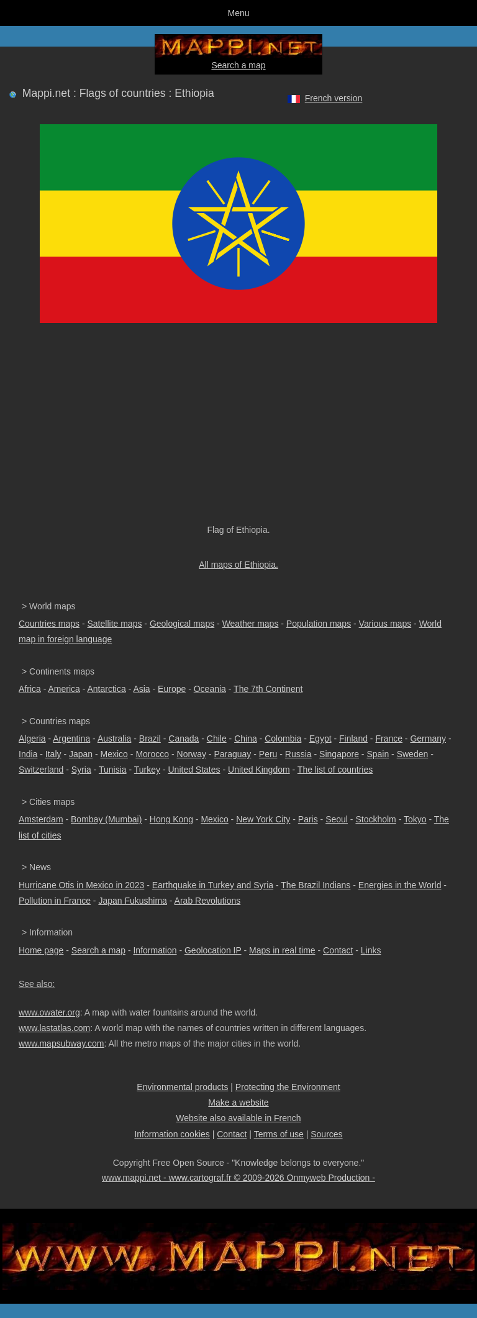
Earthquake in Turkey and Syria (212, 885)
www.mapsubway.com (61, 1043)
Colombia (283, 738)
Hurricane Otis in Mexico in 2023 (81, 885)
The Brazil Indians (315, 885)
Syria (81, 770)
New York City (263, 819)
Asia (141, 689)
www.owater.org (49, 1012)
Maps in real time (282, 950)
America (64, 689)
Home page (41, 950)
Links (371, 950)
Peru (268, 754)
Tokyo (415, 819)
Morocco (152, 754)
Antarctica (107, 689)
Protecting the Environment (287, 1087)
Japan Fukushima (132, 901)
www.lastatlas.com (54, 1028)
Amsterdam (41, 819)
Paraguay (232, 754)
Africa (30, 689)
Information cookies (171, 1134)
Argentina (71, 738)
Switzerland (41, 770)
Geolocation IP (213, 950)
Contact (338, 950)
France (388, 738)
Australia (114, 738)
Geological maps (182, 624)
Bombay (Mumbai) (106, 819)
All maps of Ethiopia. (238, 565)
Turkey (147, 770)
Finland (353, 738)
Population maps (318, 624)
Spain (377, 754)
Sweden (413, 754)
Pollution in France (55, 901)
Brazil (150, 738)
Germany (428, 738)
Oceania (210, 689)
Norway (191, 754)
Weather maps (250, 624)
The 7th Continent (268, 689)
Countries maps (49, 624)
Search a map (238, 65)
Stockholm (375, 819)
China (245, 738)
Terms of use (279, 1134)
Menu (238, 13)
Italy (53, 754)
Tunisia (113, 770)
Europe (172, 689)
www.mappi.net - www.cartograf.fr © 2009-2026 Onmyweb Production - (238, 1178)
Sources (326, 1134)
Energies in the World (400, 885)
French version (334, 98)
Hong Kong (171, 819)
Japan (81, 754)
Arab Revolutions (208, 901)
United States (194, 770)
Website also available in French (238, 1118)
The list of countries (335, 770)
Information (154, 950)
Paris (308, 819)
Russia (298, 754)
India (28, 754)
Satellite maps (115, 624)
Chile (217, 738)
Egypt (320, 738)
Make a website (238, 1102)
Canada (183, 738)
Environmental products (182, 1087)
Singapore (339, 754)
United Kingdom (259, 770)
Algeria (32, 738)
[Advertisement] (238, 430)
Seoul (336, 819)
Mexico (114, 754)
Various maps (385, 624)
